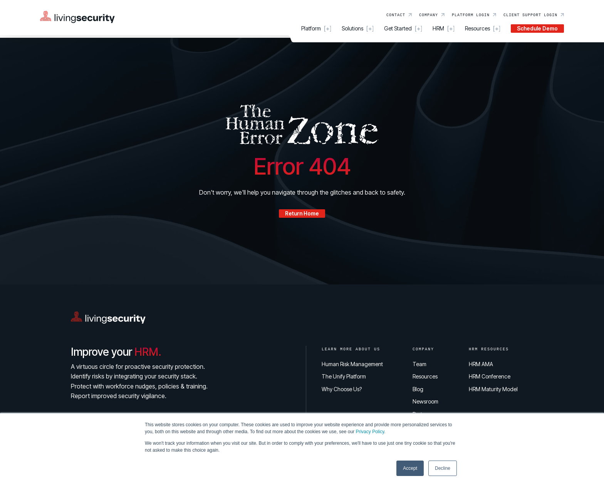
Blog (418, 389)
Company (428, 14)
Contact (395, 14)
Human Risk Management (352, 364)
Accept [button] (410, 468)
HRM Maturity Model (493, 389)
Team (419, 364)
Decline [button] (442, 468)
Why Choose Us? (342, 389)
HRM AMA (481, 364)
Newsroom (425, 401)
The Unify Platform (344, 376)
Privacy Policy (370, 431)
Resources (425, 376)
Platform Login (471, 14)
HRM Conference (489, 376)
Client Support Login (530, 14)
